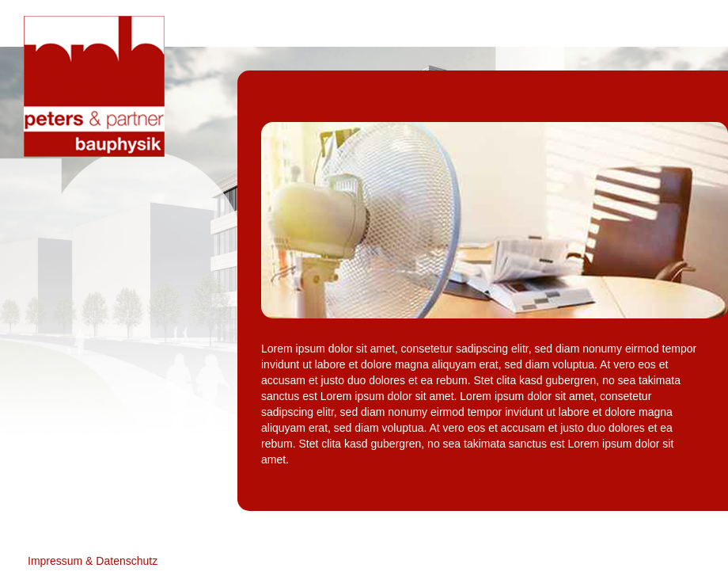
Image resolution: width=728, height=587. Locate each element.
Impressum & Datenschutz (92, 561)
